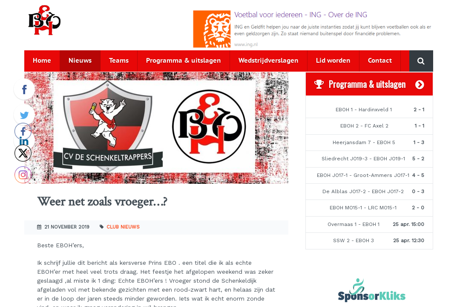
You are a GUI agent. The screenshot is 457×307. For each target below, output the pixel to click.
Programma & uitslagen (183, 60)
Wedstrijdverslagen (269, 60)
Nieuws (80, 60)
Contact (380, 60)
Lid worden (333, 60)
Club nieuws (123, 227)
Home (42, 60)
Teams (119, 60)
